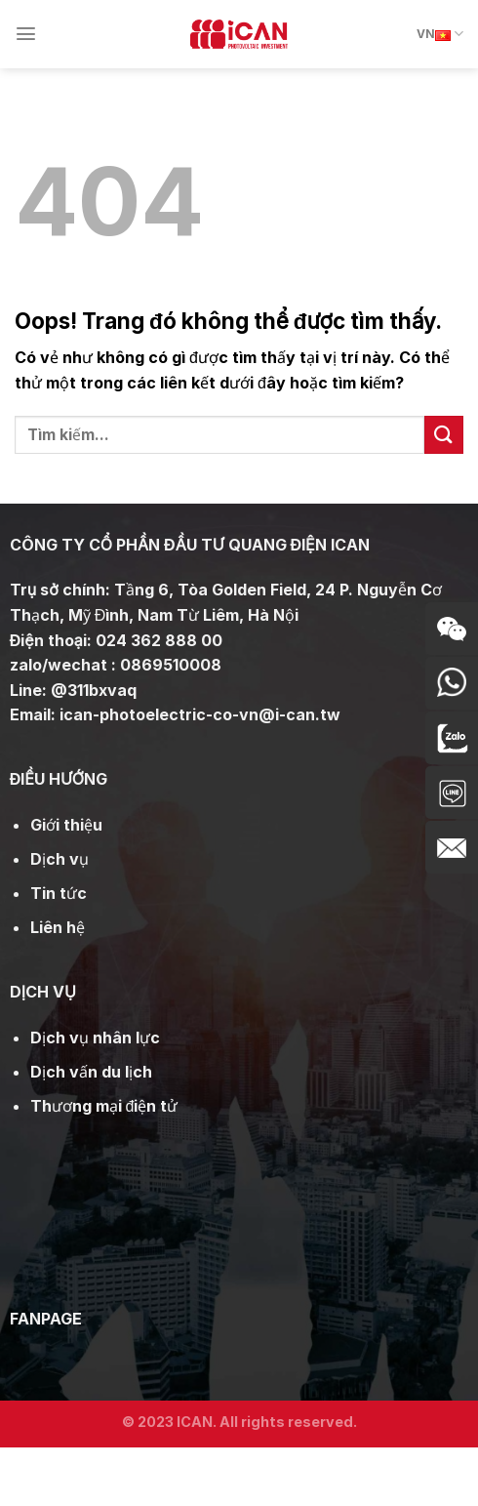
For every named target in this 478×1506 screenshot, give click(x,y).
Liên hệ (57, 927)
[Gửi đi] (443, 435)
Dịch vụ (59, 859)
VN (440, 33)
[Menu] (26, 34)
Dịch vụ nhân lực (95, 1037)
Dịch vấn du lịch (91, 1071)
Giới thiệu (66, 824)
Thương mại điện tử (104, 1106)
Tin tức (58, 893)
